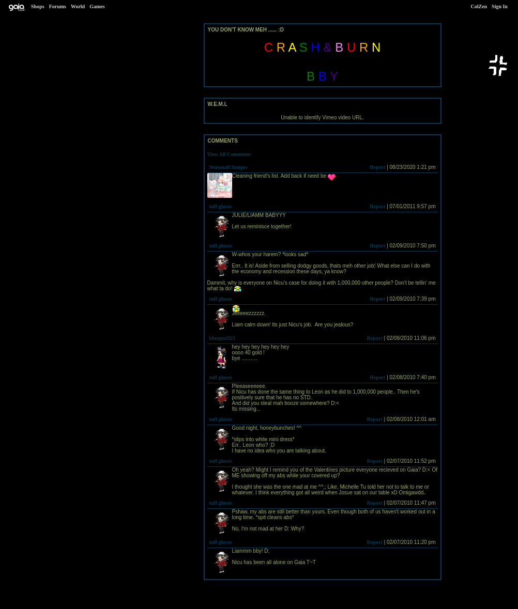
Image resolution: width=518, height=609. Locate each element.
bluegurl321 (222, 338)
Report (377, 167)
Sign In (500, 6)
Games (96, 6)
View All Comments (229, 154)
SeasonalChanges (228, 167)
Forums (57, 6)
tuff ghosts (221, 206)
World (78, 6)
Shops (37, 6)
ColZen (478, 6)
